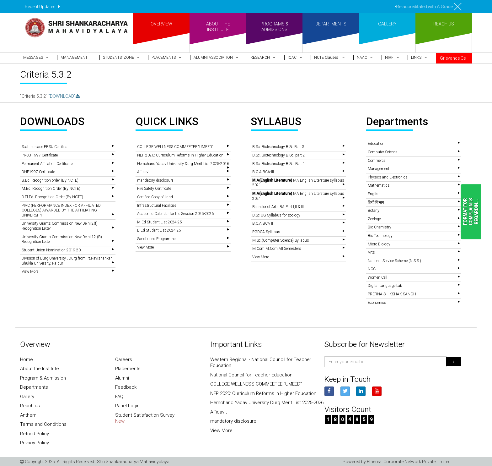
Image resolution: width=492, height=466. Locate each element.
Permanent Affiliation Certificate (47, 164)
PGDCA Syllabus (266, 232)
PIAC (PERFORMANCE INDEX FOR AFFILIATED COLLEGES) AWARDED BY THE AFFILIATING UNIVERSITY (61, 210)
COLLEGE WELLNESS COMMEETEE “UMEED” (175, 147)
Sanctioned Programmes (157, 239)
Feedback (125, 387)
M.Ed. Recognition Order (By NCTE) (51, 188)
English (374, 194)
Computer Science (382, 152)
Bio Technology (380, 235)
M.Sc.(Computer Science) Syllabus (280, 240)
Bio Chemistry (379, 227)
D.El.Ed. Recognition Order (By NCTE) (52, 197)
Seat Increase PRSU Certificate (46, 147)
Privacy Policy (34, 443)
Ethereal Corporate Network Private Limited (409, 461)
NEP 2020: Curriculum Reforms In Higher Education (180, 155)
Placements (128, 368)
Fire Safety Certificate (154, 188)
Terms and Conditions (43, 424)
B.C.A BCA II (262, 223)
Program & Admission (43, 378)
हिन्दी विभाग (376, 202)
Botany (373, 210)
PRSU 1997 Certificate (40, 155)
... (117, 430)
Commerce (376, 160)
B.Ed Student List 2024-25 (159, 230)
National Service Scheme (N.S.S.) (394, 261)
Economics (377, 302)
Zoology (374, 219)
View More (30, 271)
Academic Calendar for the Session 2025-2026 (175, 213)
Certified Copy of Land (155, 197)
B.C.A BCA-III (263, 172)
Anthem (28, 415)
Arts (371, 252)
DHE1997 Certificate (38, 172)
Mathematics (379, 185)
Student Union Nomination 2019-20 (51, 250)
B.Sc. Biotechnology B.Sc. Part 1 (278, 164)
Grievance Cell (454, 58)
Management (378, 169)
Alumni (122, 378)
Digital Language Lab (385, 285)
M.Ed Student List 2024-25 (159, 222)
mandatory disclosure (155, 180)
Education (376, 143)
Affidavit (144, 172)
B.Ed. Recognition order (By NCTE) (50, 180)
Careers (123, 359)
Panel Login (127, 405)
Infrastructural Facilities (157, 205)
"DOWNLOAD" (64, 96)
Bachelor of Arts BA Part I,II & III (278, 207)
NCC (372, 269)
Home (26, 359)
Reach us (30, 405)
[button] (38, 57)
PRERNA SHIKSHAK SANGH (392, 294)
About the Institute (39, 368)
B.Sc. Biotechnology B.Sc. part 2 (278, 155)
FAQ (119, 396)
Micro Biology (379, 244)
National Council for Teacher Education (251, 375)
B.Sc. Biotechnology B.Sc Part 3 (278, 147)
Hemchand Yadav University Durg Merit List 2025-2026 (183, 164)
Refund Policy (34, 433)
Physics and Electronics (388, 177)
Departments (34, 387)
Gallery (27, 396)
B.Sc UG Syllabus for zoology (276, 215)
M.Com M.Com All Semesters (276, 248)
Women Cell (377, 277)
